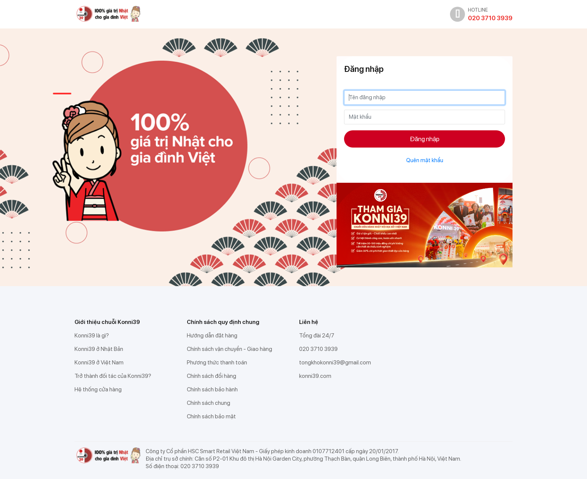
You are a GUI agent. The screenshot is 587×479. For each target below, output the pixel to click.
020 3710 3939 (318, 349)
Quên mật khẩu (424, 160)
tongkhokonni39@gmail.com (335, 362)
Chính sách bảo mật (211, 416)
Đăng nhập (425, 139)
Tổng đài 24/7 (316, 335)
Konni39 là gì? (91, 335)
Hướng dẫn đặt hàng (212, 335)
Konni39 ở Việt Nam (99, 362)
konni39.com (315, 376)
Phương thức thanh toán (217, 362)
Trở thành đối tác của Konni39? (112, 376)
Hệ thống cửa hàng (98, 389)
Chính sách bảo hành (212, 389)
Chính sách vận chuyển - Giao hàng (229, 349)
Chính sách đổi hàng (211, 376)
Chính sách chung (208, 403)
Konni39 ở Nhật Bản (98, 349)
